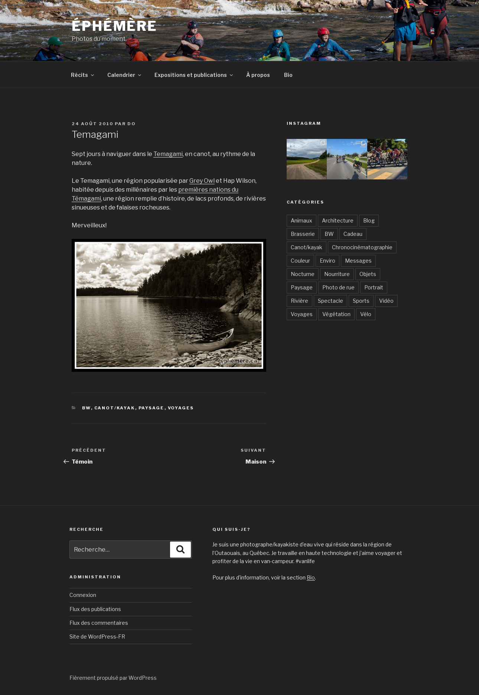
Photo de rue (338, 287)
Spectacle (330, 301)
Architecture (337, 220)
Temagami (168, 153)
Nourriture (337, 274)
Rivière (299, 301)
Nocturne (303, 274)
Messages (358, 260)
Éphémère (114, 26)
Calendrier (124, 75)
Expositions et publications (194, 75)
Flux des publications (95, 609)
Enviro (327, 260)
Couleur (300, 260)
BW (86, 407)
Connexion (82, 595)
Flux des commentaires (98, 623)
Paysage (151, 407)
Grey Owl (202, 180)
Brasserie (303, 234)
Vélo (365, 314)
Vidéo (386, 301)
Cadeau (352, 234)
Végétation (336, 314)
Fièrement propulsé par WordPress (113, 678)
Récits (83, 75)
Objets (367, 274)
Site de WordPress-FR (97, 636)
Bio (288, 75)
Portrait (373, 287)
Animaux (301, 220)
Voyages (181, 407)
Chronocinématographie (362, 247)
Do (131, 123)
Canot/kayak (114, 407)
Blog (369, 220)
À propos (258, 75)
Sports (361, 301)
